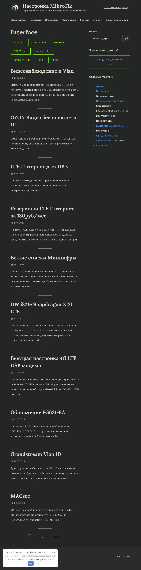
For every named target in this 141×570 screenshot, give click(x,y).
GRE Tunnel (20, 51)
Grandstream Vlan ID (36, 457)
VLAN (54, 59)
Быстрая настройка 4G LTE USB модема (44, 364)
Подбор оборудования (110, 100)
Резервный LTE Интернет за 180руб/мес (42, 213)
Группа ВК (102, 145)
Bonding (18, 42)
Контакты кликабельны (110, 125)
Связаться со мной (117, 19)
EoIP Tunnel (38, 42)
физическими (104, 140)
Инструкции (18, 19)
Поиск (93, 31)
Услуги (84, 19)
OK (30, 563)
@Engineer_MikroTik (109, 59)
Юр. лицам (51, 19)
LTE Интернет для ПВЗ (39, 167)
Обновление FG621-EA (38, 414)
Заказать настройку (116, 7)
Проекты (35, 19)
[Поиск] (126, 38)
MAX (109, 64)
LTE (41, 59)
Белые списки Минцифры (44, 259)
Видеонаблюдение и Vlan (42, 71)
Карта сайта (123, 556)
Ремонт (97, 19)
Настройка (102, 91)
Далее (62, 540)
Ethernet (59, 42)
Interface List (43, 51)
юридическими (105, 135)
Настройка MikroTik (47, 6)
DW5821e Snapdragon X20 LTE (41, 309)
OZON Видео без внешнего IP (43, 121)
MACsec (20, 499)
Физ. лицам (69, 19)
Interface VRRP (22, 59)
